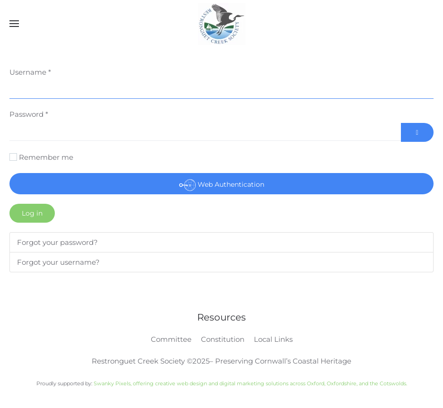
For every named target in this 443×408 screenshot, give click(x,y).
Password (28, 114)
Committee (171, 339)
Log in (32, 213)
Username (30, 72)
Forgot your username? (58, 262)
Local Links (273, 339)
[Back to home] (221, 23)
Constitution (222, 339)
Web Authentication (221, 185)
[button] (14, 23)
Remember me (46, 157)
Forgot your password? (57, 242)
